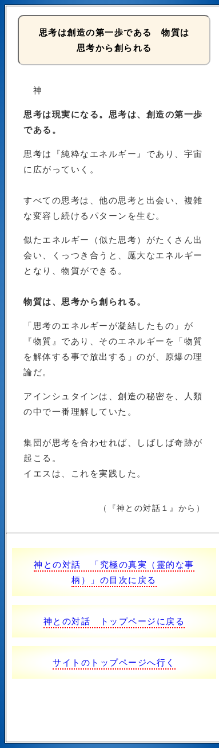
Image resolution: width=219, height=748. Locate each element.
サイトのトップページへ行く (114, 662)
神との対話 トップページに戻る (114, 621)
